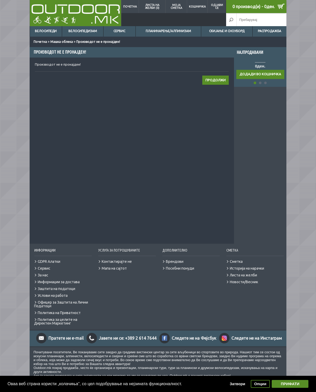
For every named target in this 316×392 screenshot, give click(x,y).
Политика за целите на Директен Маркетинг (55, 321)
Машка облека (61, 41)
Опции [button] (260, 384)
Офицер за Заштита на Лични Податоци (61, 304)
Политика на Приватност (59, 313)
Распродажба (269, 31)
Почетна (130, 6)
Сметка (236, 261)
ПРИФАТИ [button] (290, 384)
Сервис (119, 31)
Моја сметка (176, 6)
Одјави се (217, 6)
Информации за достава (59, 282)
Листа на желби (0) (152, 6)
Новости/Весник (244, 282)
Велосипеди (46, 31)
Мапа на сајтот (114, 268)
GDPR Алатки (49, 261)
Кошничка (197, 6)
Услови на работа (53, 295)
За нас (43, 275)
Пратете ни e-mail (66, 338)
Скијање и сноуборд (226, 31)
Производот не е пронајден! (98, 41)
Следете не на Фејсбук (194, 338)
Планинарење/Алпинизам (168, 31)
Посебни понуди (180, 268)
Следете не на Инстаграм (256, 338)
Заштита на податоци (56, 289)
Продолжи (215, 80)
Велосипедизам (82, 31)
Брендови (174, 261)
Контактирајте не (117, 261)
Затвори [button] (237, 384)
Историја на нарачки (247, 268)
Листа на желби (243, 275)
